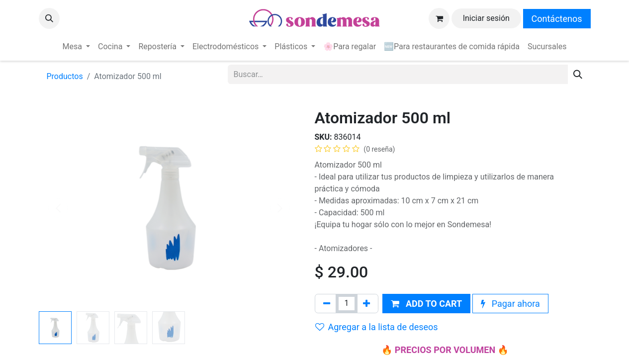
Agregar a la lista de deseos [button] (376, 327)
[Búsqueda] (578, 74)
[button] (49, 18)
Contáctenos (557, 18)
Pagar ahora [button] (510, 303)
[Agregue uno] (366, 303)
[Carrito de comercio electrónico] (439, 18)
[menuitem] (76, 47)
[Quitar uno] (327, 303)
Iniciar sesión (486, 18)
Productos (65, 76)
